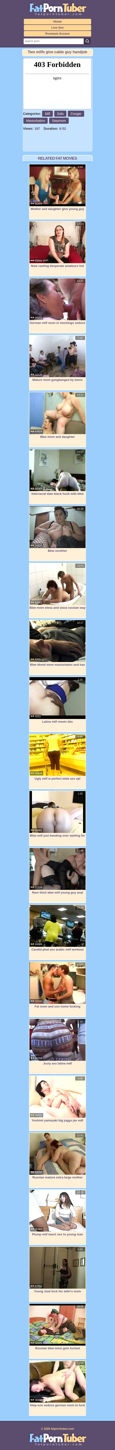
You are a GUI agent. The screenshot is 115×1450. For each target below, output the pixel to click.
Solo (60, 114)
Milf (47, 114)
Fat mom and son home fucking (57, 985)
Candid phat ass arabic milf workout (57, 928)
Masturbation (35, 121)
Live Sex (57, 27)
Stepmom (59, 121)
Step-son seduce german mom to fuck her (57, 1386)
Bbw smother (57, 529)
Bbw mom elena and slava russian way (57, 586)
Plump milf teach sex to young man (57, 1213)
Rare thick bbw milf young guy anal (57, 871)
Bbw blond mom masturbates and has (57, 643)
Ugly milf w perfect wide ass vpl (57, 757)
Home (57, 21)
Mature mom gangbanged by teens (57, 358)
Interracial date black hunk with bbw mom (57, 474)
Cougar (76, 114)
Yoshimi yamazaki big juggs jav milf (57, 1099)
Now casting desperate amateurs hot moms (57, 247)
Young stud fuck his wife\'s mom (57, 1270)
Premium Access (57, 33)
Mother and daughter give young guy (57, 187)
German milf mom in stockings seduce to (57, 303)
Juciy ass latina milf (57, 1042)
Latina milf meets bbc (57, 700)
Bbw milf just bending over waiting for (57, 814)
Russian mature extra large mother (57, 1156)
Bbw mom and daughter (57, 415)
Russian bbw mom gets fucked (57, 1327)
